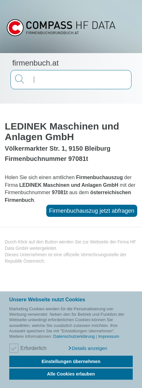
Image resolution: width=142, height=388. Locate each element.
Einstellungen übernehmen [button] (71, 361)
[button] (87, 348)
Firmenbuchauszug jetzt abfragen (91, 211)
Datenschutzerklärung (74, 336)
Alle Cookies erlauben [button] (71, 373)
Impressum (108, 336)
